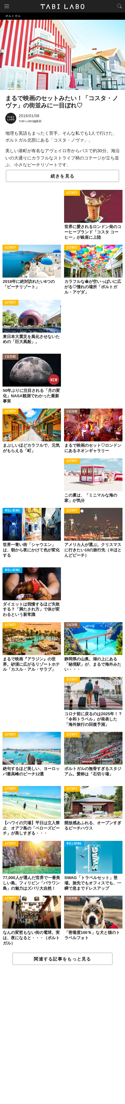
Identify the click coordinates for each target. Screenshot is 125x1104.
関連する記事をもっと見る (62, 958)
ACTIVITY (72, 193)
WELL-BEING (12, 511)
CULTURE (10, 357)
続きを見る (62, 176)
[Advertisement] (62, 1035)
